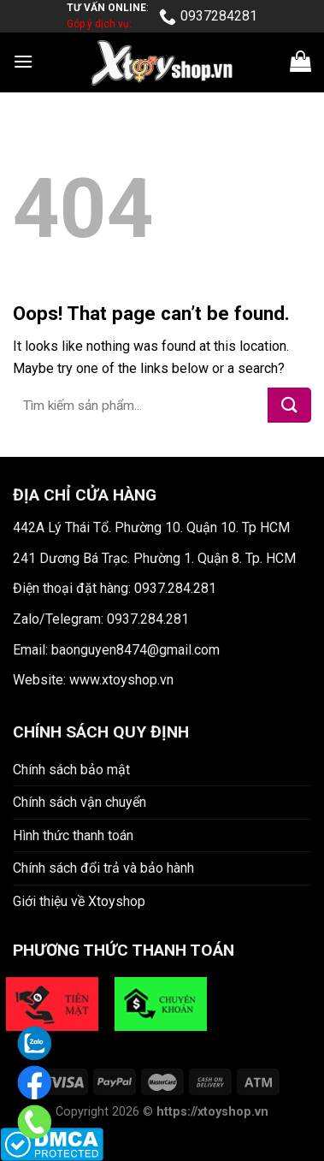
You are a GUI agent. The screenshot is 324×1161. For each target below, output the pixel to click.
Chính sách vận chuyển (79, 802)
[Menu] (23, 61)
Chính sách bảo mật (71, 769)
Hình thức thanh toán (73, 835)
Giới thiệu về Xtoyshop (79, 901)
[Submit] (289, 405)
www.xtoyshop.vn (121, 680)
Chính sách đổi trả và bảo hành (103, 868)
